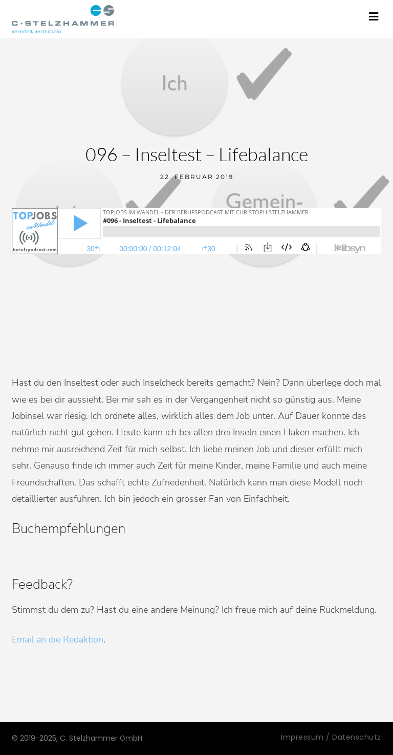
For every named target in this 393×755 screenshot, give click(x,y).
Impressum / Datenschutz (331, 737)
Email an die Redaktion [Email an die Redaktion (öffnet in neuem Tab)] (57, 639)
